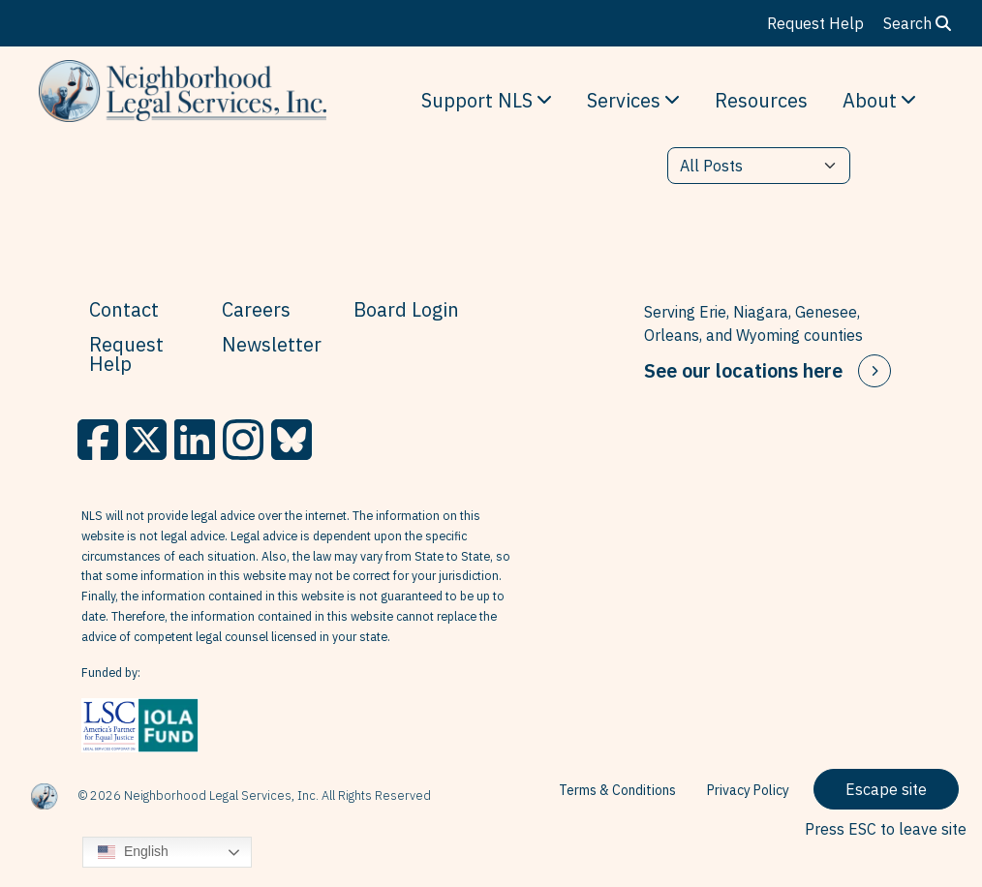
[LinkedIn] (194, 439)
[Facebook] (97, 439)
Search (917, 23)
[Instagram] (243, 439)
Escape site (886, 789)
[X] (146, 439)
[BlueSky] (291, 439)
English (133, 852)
